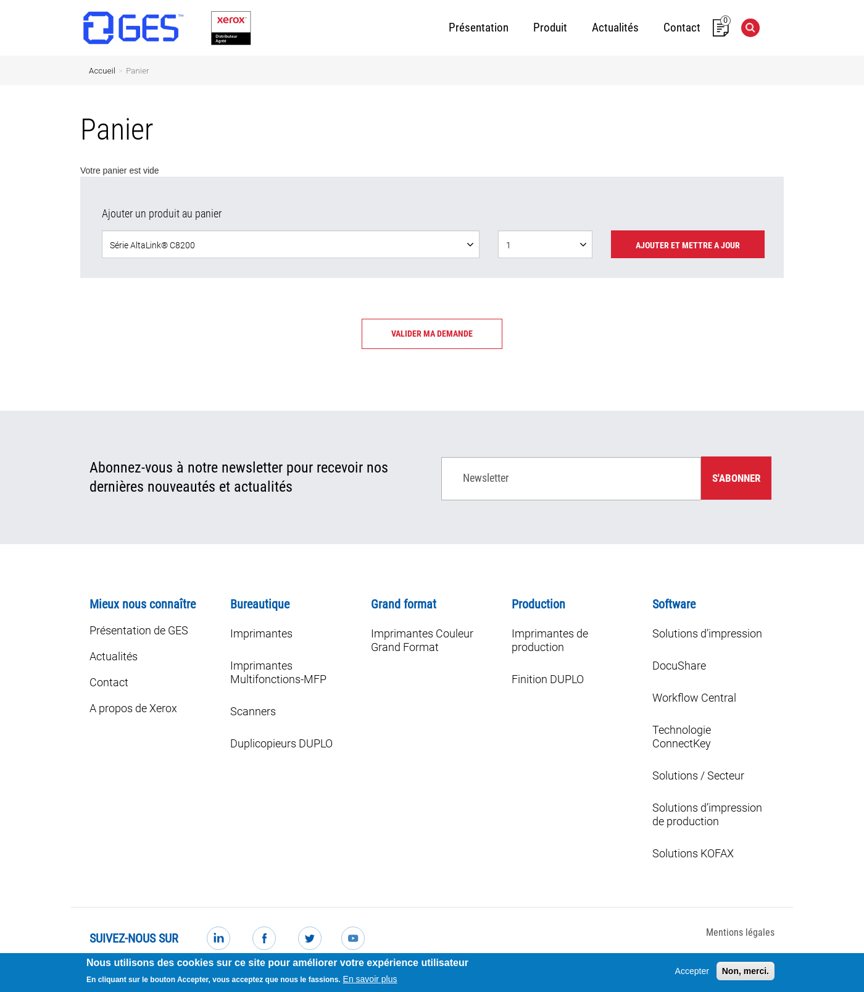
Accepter (692, 973)
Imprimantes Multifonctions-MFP (278, 672)
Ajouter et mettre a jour (688, 245)
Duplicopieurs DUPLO (281, 743)
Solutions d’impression (707, 633)
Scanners (253, 711)
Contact (681, 27)
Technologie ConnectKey (681, 736)
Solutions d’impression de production (707, 814)
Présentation (479, 27)
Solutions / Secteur (698, 775)
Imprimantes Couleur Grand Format (422, 640)
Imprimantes (261, 633)
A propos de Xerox (133, 708)
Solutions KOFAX (693, 853)
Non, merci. (745, 973)
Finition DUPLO (548, 679)
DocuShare (679, 665)
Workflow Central (694, 697)
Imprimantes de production (550, 640)
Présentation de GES (138, 630)
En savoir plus (370, 981)
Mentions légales (740, 932)
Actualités (615, 27)
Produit (550, 27)
